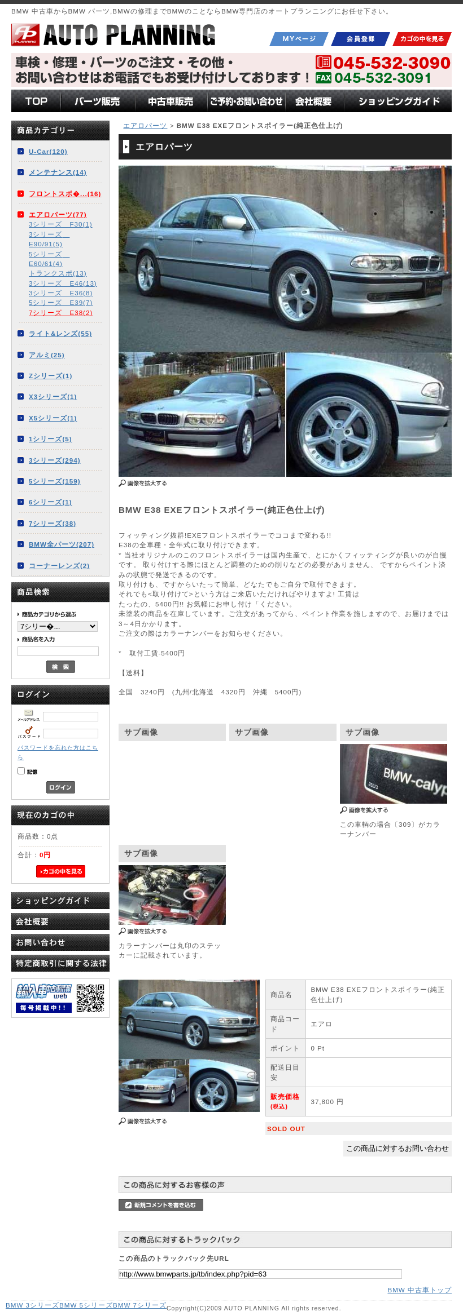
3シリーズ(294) (55, 460)
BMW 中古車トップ (419, 1289)
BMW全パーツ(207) (61, 544)
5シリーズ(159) (55, 481)
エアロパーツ (145, 125)
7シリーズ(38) (52, 523)
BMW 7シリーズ (140, 1305)
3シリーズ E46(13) (63, 283)
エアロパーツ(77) (58, 214)
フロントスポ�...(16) (65, 193)
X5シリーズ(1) (53, 418)
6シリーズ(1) (50, 502)
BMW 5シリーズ (86, 1305)
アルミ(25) (47, 354)
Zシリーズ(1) (50, 375)
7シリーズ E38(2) (61, 312)
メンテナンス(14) (58, 172)
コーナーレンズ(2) (59, 565)
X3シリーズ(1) (53, 396)
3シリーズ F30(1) (61, 224)
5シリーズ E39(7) (61, 302)
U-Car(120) (48, 151)
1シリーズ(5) (50, 438)
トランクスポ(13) (58, 273)
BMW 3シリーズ (32, 1305)
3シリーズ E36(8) (61, 292)
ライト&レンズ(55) (60, 333)
